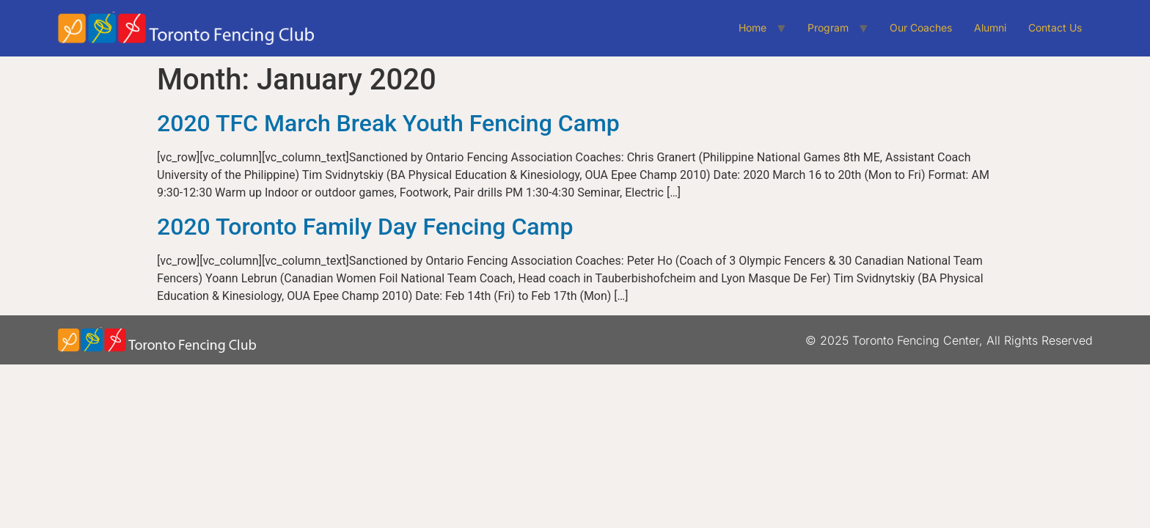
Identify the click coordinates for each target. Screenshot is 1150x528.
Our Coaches (921, 27)
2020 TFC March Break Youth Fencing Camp (388, 123)
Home (752, 27)
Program (828, 27)
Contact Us (1055, 27)
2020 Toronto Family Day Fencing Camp (365, 227)
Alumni (990, 27)
